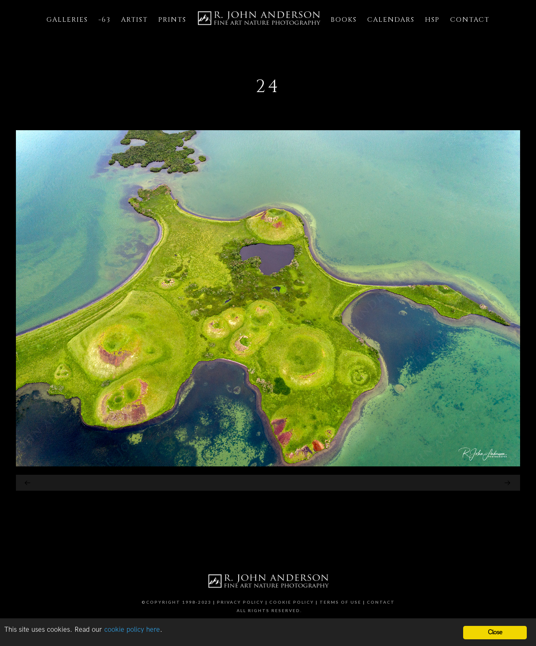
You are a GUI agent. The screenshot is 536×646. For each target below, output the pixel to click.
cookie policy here (132, 629)
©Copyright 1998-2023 (176, 602)
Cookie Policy (291, 602)
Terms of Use (340, 602)
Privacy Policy (240, 602)
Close (495, 632)
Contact (381, 602)
